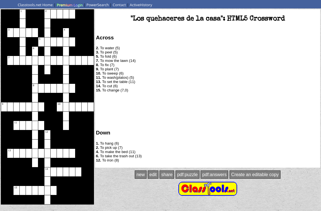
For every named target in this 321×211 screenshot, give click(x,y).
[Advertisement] (207, 110)
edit (153, 174)
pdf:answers (214, 174)
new (140, 174)
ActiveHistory (141, 4)
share (166, 174)
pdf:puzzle (187, 174)
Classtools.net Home (35, 4)
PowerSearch (97, 4)
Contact (119, 4)
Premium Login (69, 4)
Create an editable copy (255, 174)
